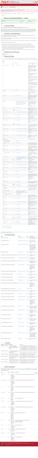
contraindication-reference (4, 380)
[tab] (3, 59)
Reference (17, 190)
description (6, 221)
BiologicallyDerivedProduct (19, 104)
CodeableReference (18, 101)
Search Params (14, 13)
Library (19, 216)
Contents (11, 443)
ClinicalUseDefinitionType (21, 237)
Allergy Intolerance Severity (33, 212)
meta (28, 87)
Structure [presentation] (3, 59)
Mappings (19, 13)
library (5, 216)
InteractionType (20, 314)
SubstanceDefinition (18, 103)
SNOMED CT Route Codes (33, 196)
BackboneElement (18, 110)
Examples (23, 13)
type (4, 91)
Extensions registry (31, 368)
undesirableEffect (6, 110)
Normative (18, 20)
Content (3, 13)
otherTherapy (6, 149)
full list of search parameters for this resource (19, 368)
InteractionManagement (21, 264)
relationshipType (8, 152)
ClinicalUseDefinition (6, 65)
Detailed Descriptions (8, 13)
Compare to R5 (24, 443)
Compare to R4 (19, 443)
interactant (6, 185)
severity (6, 211)
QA (16, 443)
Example (29, 114)
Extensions (3, 15)
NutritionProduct (23, 103)
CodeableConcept (18, 95)
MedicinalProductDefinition (24, 101)
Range (17, 140)
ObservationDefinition (23, 125)
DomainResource (18, 65)
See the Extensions (4, 227)
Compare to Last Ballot (30, 443)
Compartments (30, 20)
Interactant (31, 189)
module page (27, 27)
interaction (5, 184)
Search (4, 443)
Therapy (19, 288)
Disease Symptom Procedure (33, 132)
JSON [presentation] (13, 59)
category (5, 95)
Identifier (17, 89)
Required (29, 94)
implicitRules (31, 87)
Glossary (14, 443)
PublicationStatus (32, 109)
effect (5, 201)
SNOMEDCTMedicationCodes (22, 244)
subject (5, 101)
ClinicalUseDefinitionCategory (22, 240)
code (16, 91)
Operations (28, 13)
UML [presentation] (7, 59)
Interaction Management (33, 121)
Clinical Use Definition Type (33, 93)
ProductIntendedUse (21, 280)
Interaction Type (32, 200)
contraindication (3, 374)
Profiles (32, 13)
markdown (17, 221)
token (8, 374)
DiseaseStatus (20, 274)
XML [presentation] (10, 59)
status (5, 107)
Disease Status (32, 130)
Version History (8, 443)
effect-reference (3, 392)
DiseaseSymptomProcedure (21, 271)
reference (9, 380)
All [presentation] (23, 59)
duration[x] (6, 139)
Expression (21, 344)
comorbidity (6, 167)
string (17, 141)
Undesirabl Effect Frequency (33, 118)
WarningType (20, 338)
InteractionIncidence (21, 322)
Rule (5, 345)
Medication (18, 157)
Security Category (22, 20)
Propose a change (8, 444)
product (2, 420)
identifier (5, 89)
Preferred (32, 99)
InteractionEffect (20, 318)
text (35, 87)
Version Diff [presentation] (20, 59)
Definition (6, 53)
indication (6, 171)
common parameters (17, 369)
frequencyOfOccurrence (8, 117)
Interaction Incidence (32, 206)
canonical (17, 216)
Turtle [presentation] (16, 59)
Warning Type (32, 224)
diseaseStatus (6, 128)
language (34, 87)
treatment (7, 156)
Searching (25, 369)
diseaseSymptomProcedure (8, 125)
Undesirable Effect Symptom (33, 113)
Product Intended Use (32, 136)
